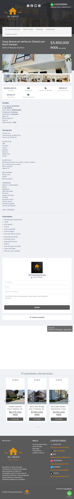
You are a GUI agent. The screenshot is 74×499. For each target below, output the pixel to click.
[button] (4, 401)
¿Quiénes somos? (11, 34)
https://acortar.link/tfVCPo (59, 464)
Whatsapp (39, 29)
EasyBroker (68, 489)
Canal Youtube (28, 29)
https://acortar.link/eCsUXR (59, 476)
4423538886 (38, 277)
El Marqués (12, 48)
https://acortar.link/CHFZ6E (59, 447)
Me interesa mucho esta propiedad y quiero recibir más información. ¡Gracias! (37, 299)
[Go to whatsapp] (69, 493)
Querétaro (20, 48)
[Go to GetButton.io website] (69, 497)
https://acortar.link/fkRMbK (59, 470)
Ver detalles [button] (15, 419)
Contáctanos (50, 29)
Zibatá (4, 48)
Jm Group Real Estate (12, 29)
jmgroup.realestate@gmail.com (60, 457)
